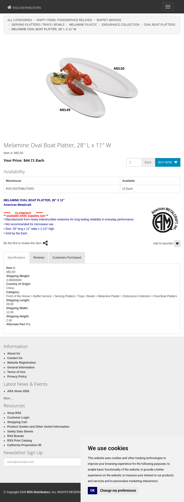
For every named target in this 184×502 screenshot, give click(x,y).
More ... (8, 398)
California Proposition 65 (24, 445)
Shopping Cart (17, 422)
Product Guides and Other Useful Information (38, 426)
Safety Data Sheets (20, 431)
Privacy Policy (17, 376)
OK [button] (92, 490)
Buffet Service (109, 20)
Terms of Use (16, 372)
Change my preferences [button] (118, 490)
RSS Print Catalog (19, 440)
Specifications (16, 257)
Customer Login (18, 417)
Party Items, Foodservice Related (64, 20)
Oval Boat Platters (159, 24)
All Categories (19, 20)
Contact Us (14, 358)
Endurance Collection (120, 24)
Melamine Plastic (83, 24)
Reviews (38, 257)
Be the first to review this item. (23, 243)
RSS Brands (15, 436)
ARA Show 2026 (18, 391)
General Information (21, 367)
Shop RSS (14, 413)
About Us (13, 353)
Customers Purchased (66, 257)
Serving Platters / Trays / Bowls (38, 24)
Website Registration (21, 362)
